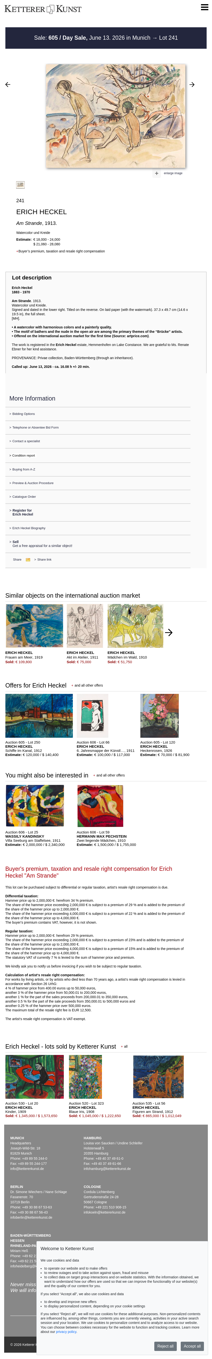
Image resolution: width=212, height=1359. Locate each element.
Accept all (192, 1346)
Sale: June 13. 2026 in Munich (93, 38)
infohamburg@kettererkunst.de (107, 1169)
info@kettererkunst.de (27, 1169)
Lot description (32, 278)
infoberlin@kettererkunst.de (31, 1217)
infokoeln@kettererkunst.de (104, 1212)
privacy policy (66, 1332)
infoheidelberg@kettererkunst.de (35, 1266)
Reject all (165, 1346)
